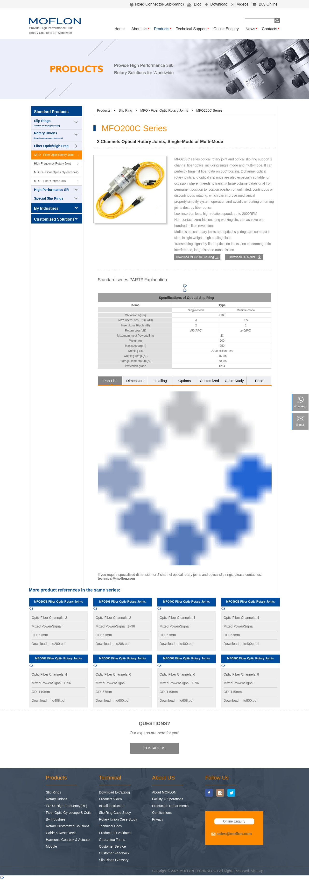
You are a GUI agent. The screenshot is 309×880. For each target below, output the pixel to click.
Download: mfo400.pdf (176, 644)
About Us (139, 29)
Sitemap (257, 871)
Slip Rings (57, 123)
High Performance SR (56, 190)
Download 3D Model (242, 257)
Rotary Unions (57, 135)
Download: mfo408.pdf (48, 700)
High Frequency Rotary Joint (52, 163)
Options (184, 381)
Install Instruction (111, 806)
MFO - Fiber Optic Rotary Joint (54, 155)
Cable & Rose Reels (61, 833)
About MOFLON (164, 792)
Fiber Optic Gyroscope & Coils (68, 813)
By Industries (55, 819)
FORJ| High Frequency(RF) (66, 806)
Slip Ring (125, 110)
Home (119, 29)
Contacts (269, 29)
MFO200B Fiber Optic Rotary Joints (58, 601)
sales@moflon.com (234, 834)
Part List (110, 381)
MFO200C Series (209, 110)
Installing (160, 381)
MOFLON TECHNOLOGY (199, 871)
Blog (194, 4)
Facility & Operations (167, 799)
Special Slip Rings (56, 198)
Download (216, 4)
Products (161, 29)
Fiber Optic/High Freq (55, 146)
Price (259, 381)
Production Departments (170, 806)
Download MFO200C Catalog (195, 257)
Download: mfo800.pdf (240, 700)
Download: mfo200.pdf (48, 644)
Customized (209, 381)
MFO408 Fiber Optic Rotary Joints (58, 658)
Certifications (162, 813)
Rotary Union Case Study (118, 819)
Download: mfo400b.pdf (241, 644)
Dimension (134, 381)
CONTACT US (154, 748)
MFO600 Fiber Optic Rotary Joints (122, 658)
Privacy (157, 819)
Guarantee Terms (112, 840)
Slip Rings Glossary (113, 860)
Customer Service (112, 846)
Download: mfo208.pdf (112, 644)
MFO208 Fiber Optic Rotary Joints (122, 601)
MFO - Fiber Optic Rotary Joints (164, 110)
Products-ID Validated (115, 833)
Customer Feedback (114, 853)
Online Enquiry (226, 29)
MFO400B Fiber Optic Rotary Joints (250, 601)
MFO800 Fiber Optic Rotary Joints (250, 658)
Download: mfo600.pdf (112, 700)
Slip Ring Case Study (115, 813)
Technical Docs (110, 826)
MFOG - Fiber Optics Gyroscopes (55, 172)
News (250, 29)
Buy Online (265, 4)
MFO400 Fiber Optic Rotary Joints (186, 601)
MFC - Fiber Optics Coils (50, 181)
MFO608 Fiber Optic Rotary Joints (186, 658)
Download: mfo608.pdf (176, 700)
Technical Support (191, 29)
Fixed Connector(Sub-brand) (156, 4)
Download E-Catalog (114, 792)
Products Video (110, 799)
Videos (239, 4)
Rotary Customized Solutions (68, 826)
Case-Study (234, 381)
